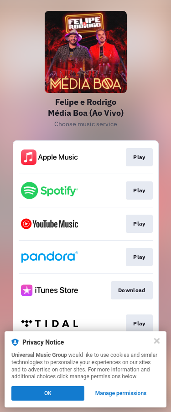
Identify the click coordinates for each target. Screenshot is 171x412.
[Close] (157, 341)
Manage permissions (121, 393)
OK (48, 393)
